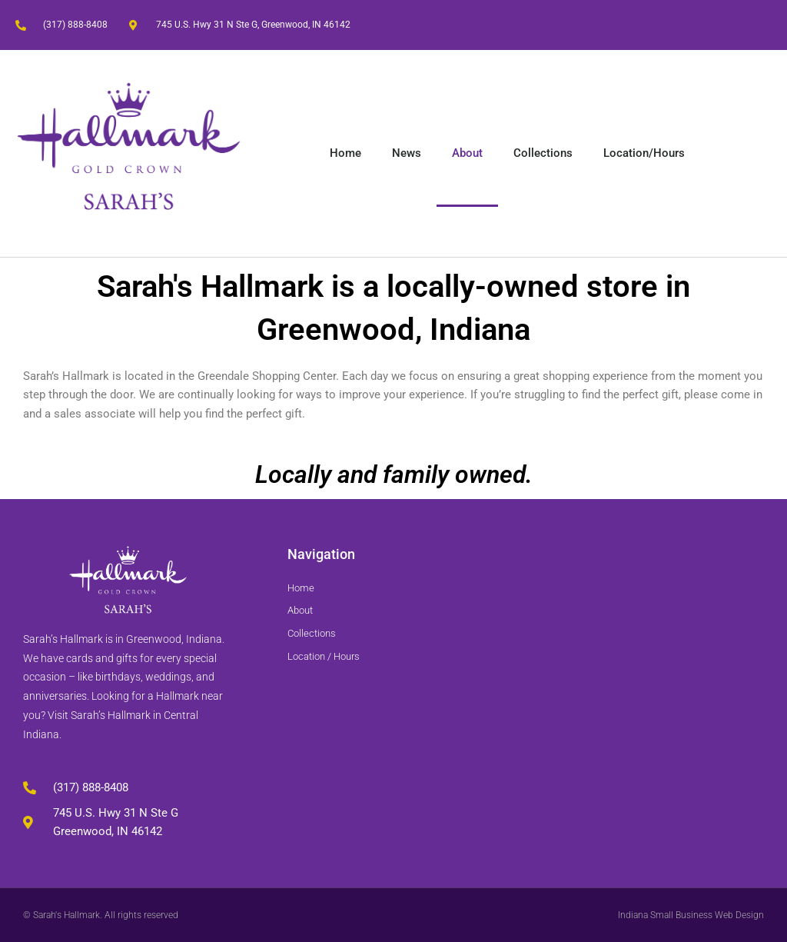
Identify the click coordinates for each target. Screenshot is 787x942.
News (406, 153)
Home (345, 153)
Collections (543, 153)
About (467, 153)
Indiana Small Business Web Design (691, 915)
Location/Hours (644, 153)
